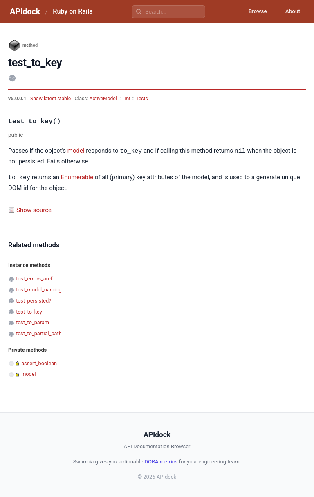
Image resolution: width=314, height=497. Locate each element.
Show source (34, 209)
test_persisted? (33, 300)
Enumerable (77, 177)
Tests (142, 99)
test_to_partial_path (39, 333)
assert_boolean (39, 362)
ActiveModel (103, 99)
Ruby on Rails (72, 11)
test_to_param (32, 322)
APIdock (25, 11)
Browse (254, 11)
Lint (126, 99)
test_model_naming (38, 289)
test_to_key (29, 311)
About (291, 11)
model (76, 151)
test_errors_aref (34, 278)
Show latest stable (51, 99)
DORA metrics (161, 461)
